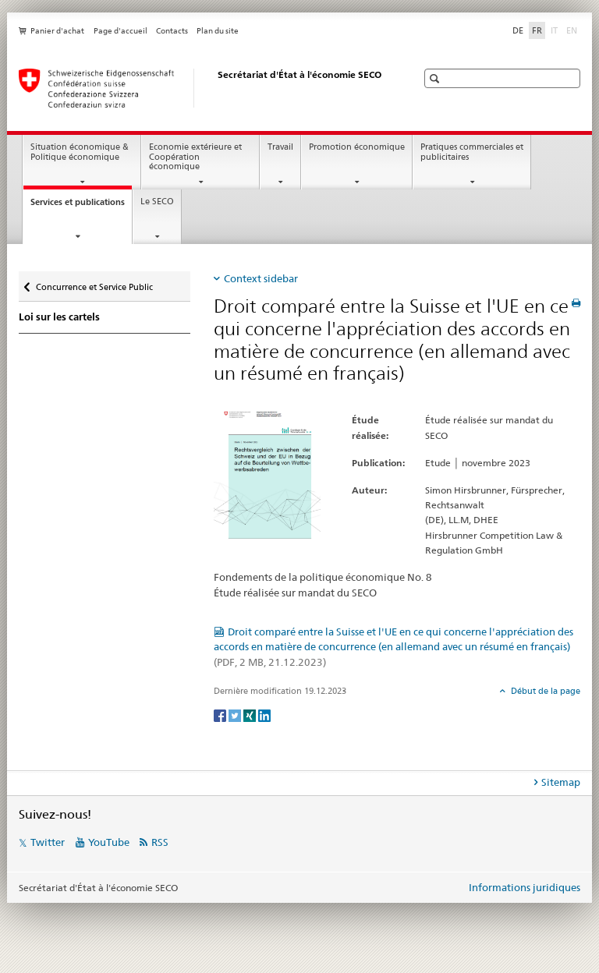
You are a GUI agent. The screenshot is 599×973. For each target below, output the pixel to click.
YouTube (108, 842)
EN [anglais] (573, 29)
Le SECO (157, 201)
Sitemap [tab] (560, 782)
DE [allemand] (517, 30)
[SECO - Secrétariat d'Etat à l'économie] (202, 88)
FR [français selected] (537, 30)
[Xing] (250, 714)
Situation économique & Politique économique (79, 152)
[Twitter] (236, 714)
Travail (280, 147)
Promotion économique (357, 147)
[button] (436, 78)
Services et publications (81, 206)
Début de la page (544, 690)
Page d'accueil (120, 31)
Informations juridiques (524, 887)
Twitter (47, 842)
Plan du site (218, 31)
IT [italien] (556, 29)
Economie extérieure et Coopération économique (195, 157)
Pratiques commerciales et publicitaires (471, 152)
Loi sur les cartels (59, 317)
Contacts (172, 31)
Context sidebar (261, 278)
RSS (159, 842)
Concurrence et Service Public (94, 283)
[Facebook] (221, 714)
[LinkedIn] (264, 714)
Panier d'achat (57, 31)
